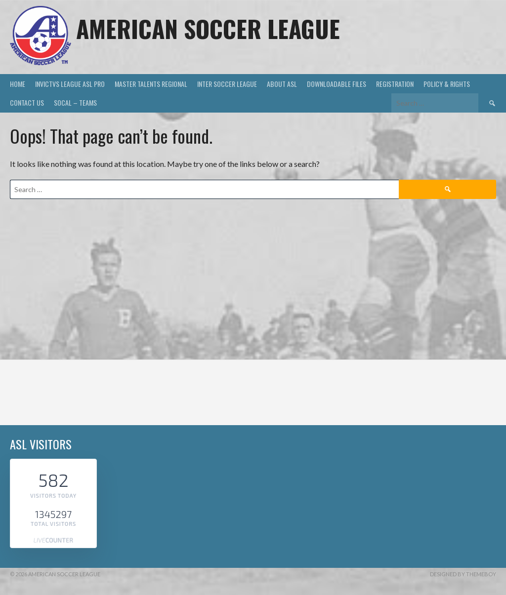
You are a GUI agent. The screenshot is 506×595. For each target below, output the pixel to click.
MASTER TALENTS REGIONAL (151, 84)
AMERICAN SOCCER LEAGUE (208, 28)
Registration (395, 84)
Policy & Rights (446, 84)
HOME (17, 84)
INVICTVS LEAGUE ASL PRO (70, 84)
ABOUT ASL (282, 84)
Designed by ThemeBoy (463, 574)
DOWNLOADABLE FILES (336, 84)
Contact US (27, 102)
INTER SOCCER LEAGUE (227, 84)
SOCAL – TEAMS (75, 102)
